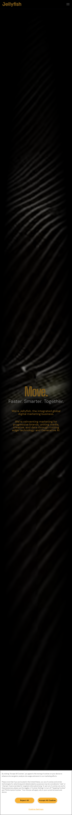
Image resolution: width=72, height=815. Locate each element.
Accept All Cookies (47, 800)
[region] (36, 792)
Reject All (24, 800)
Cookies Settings (36, 809)
